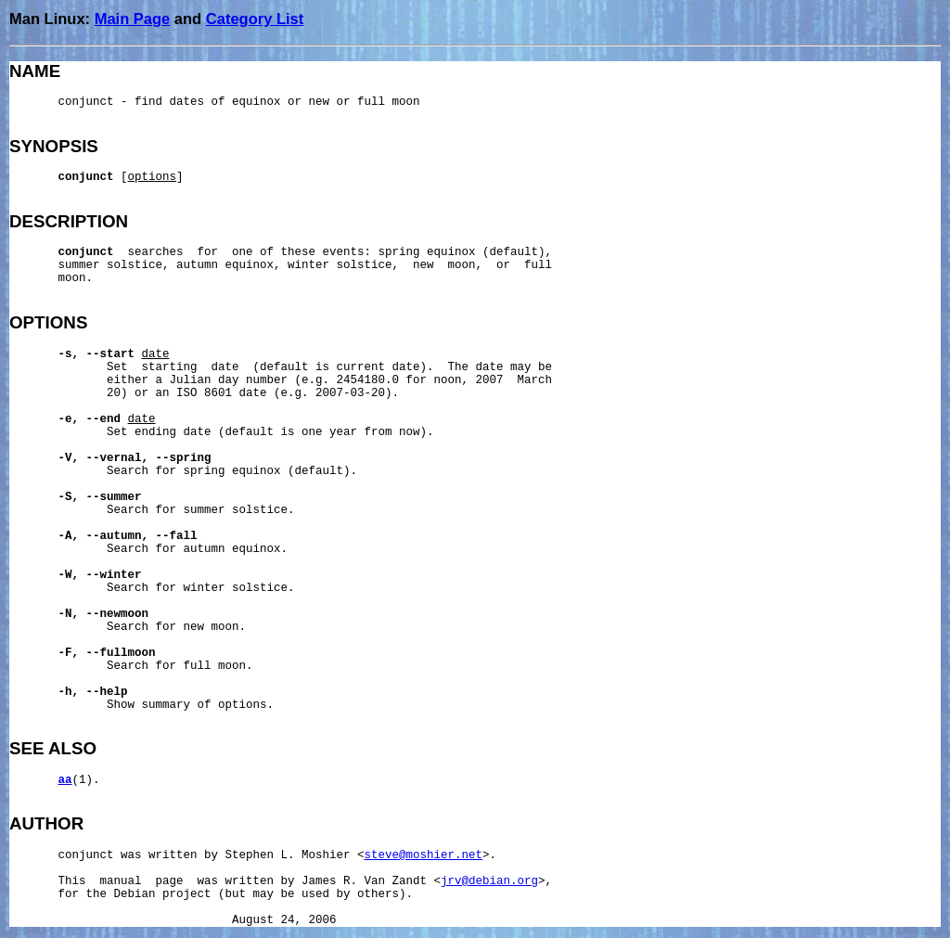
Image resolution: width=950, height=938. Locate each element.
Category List (254, 18)
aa (65, 780)
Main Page (133, 18)
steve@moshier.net (424, 855)
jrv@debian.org (489, 881)
